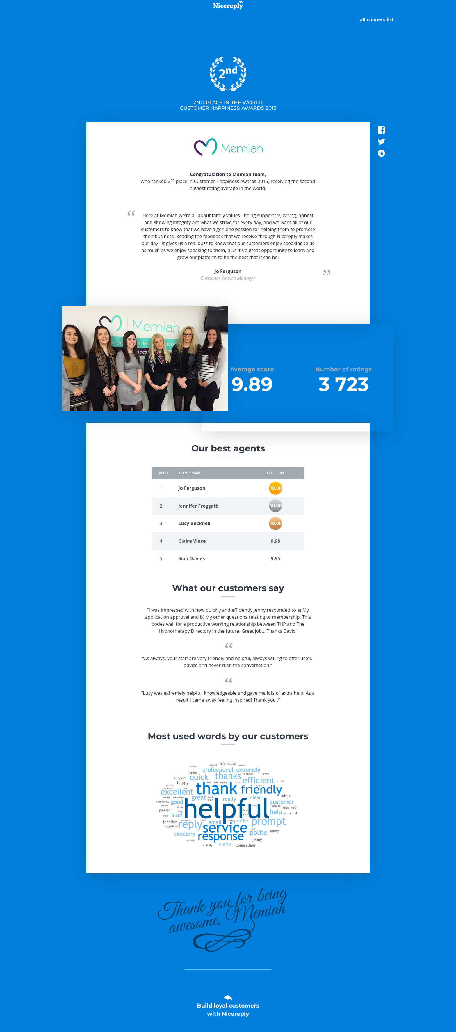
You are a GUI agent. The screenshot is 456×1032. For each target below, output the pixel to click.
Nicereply (235, 1013)
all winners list (377, 19)
